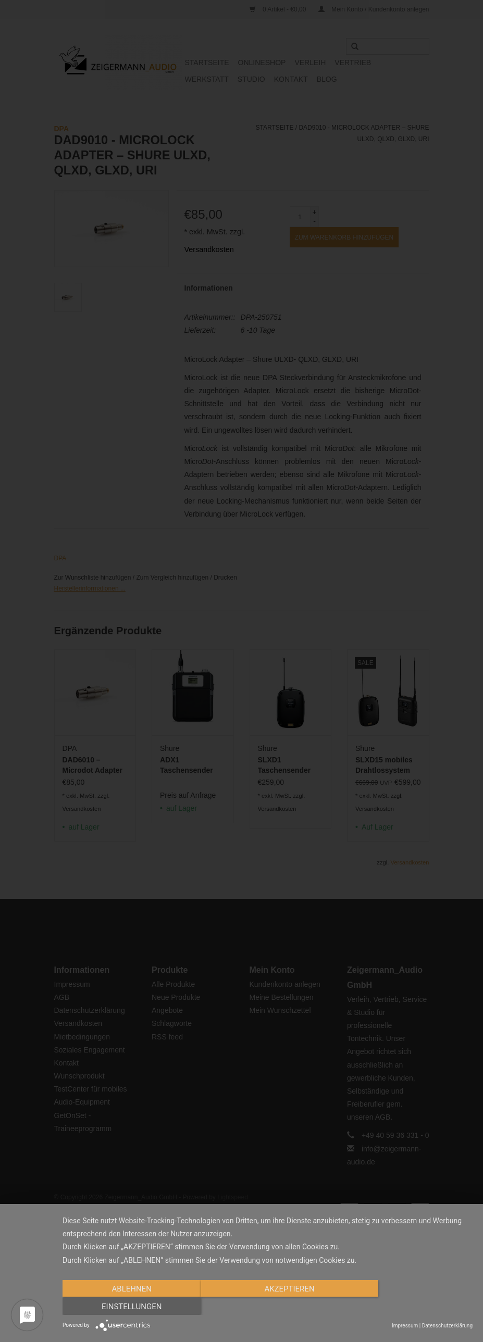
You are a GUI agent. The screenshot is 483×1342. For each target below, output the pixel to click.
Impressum (405, 1325)
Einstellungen (411, 1307)
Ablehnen (124, 1307)
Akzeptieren (267, 1307)
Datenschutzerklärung (447, 1325)
